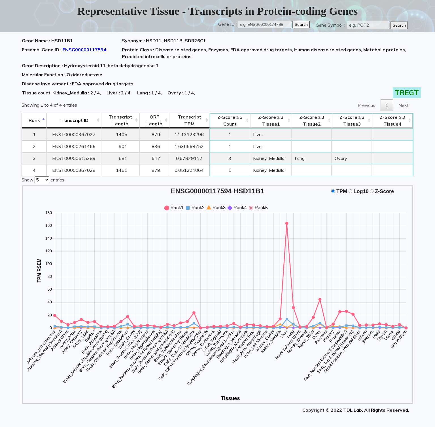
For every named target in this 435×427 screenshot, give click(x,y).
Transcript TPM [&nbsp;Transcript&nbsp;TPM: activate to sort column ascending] (189, 120)
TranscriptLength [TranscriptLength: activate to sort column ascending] (120, 120)
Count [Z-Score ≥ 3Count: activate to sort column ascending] (230, 120)
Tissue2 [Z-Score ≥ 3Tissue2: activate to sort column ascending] (312, 120)
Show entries (43, 179)
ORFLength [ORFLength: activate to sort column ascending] (154, 120)
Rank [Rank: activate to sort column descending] (34, 120)
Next (403, 105)
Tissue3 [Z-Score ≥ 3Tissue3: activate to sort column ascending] (352, 120)
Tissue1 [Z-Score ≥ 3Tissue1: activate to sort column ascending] (271, 120)
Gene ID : (227, 24)
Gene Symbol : (331, 25)
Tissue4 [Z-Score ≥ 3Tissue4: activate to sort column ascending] (392, 120)
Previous (366, 105)
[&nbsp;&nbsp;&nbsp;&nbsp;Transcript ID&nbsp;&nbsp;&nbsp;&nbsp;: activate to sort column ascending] (73, 120)
